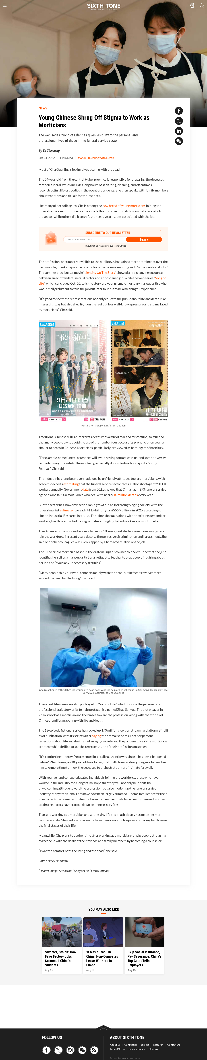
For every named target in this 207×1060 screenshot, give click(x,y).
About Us (115, 1044)
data (85, 489)
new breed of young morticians (124, 206)
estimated (67, 510)
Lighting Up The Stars (100, 272)
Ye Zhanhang (51, 150)
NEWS (43, 108)
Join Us (145, 1044)
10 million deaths (125, 495)
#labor (82, 157)
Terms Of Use (117, 1049)
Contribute (130, 1044)
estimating (71, 484)
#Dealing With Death (101, 157)
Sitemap (153, 1049)
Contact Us (173, 1044)
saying (96, 736)
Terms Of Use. (120, 246)
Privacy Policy (137, 1049)
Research (158, 1044)
